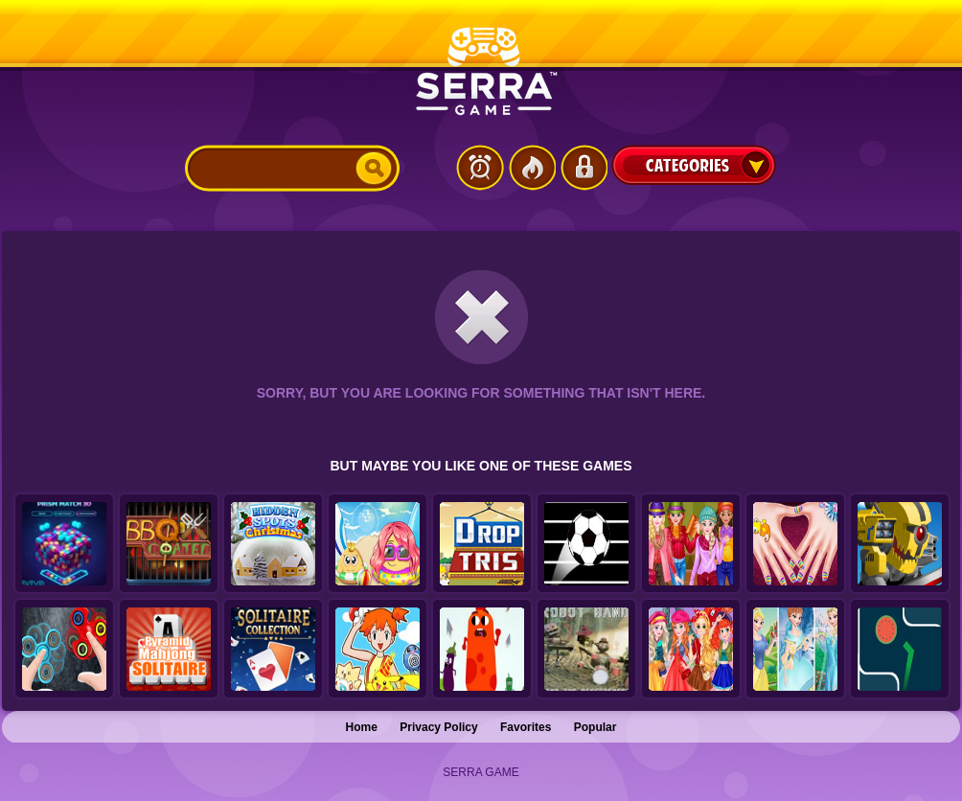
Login (583, 168)
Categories (693, 165)
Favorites (525, 727)
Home (362, 727)
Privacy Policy (438, 727)
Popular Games (532, 168)
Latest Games (480, 168)
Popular (595, 727)
